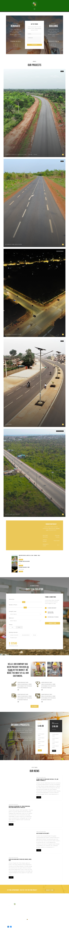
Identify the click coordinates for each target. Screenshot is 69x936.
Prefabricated (13, 637)
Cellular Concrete (14, 635)
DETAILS (20, 559)
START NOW (20, 746)
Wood (34, 635)
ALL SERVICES (34, 706)
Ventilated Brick (25, 635)
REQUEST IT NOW (52, 623)
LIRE (15, 45)
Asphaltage (60, 251)
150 (23, 602)
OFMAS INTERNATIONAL (18, 908)
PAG (62, 71)
